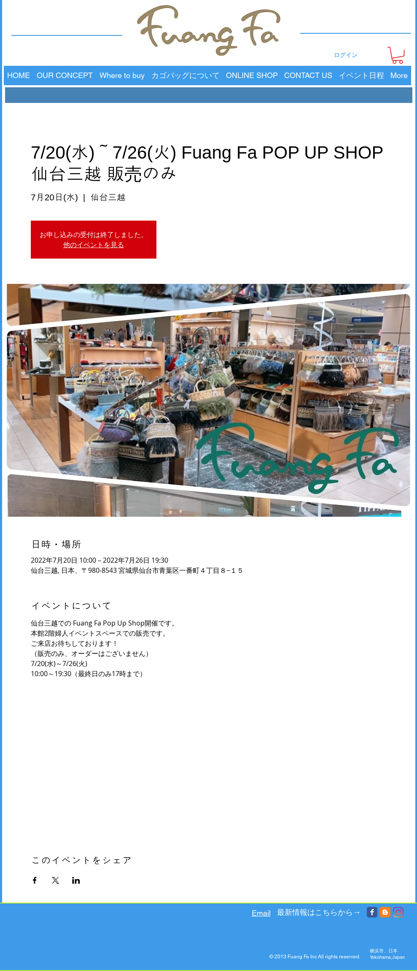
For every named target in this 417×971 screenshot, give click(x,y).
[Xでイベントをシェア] (55, 880)
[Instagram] (398, 912)
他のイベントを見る (93, 244)
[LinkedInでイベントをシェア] (76, 880)
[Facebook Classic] (372, 912)
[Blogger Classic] (385, 912)
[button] (397, 55)
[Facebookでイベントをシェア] (35, 880)
